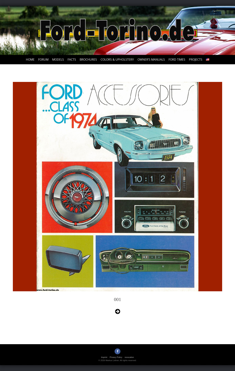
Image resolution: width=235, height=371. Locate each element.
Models (58, 59)
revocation (129, 357)
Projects (195, 59)
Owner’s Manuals (151, 59)
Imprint (104, 357)
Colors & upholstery (117, 59)
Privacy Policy (116, 357)
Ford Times (177, 59)
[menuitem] (208, 59)
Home (30, 59)
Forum (43, 59)
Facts (72, 59)
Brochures (88, 59)
